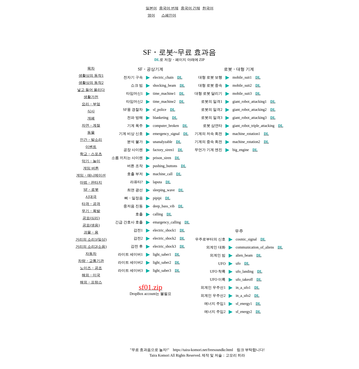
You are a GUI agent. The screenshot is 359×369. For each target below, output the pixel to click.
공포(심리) (91, 218)
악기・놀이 (91, 161)
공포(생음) (91, 225)
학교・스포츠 (91, 154)
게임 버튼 (91, 168)
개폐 (91, 118)
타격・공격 (91, 204)
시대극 (90, 197)
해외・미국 (91, 275)
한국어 (207, 8)
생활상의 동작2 (91, 83)
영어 (151, 15)
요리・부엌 (91, 104)
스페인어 (168, 15)
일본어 (151, 8)
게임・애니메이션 (91, 175)
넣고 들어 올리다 (91, 90)
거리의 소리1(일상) (91, 239)
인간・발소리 (91, 140)
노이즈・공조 (91, 268)
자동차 (90, 254)
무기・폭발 (91, 211)
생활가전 (91, 97)
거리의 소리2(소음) (91, 247)
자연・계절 (91, 125)
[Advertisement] (179, 32)
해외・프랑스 (91, 282)
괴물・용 (91, 232)
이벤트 (90, 147)
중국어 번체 (168, 8)
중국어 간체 (190, 8)
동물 (91, 132)
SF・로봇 (91, 190)
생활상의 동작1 (91, 75)
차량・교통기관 (91, 261)
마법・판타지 (91, 182)
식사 (91, 111)
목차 (91, 68)
